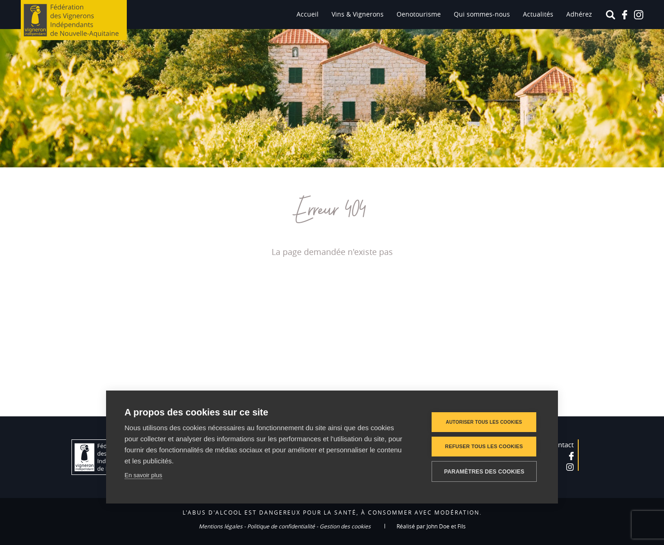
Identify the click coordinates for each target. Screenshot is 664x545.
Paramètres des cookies (484, 471)
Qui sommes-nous (482, 14)
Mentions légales (221, 526)
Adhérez (579, 14)
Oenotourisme (419, 14)
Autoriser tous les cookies (484, 422)
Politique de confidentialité (281, 526)
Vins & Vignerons (358, 14)
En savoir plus (143, 475)
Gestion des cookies (345, 526)
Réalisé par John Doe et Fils (431, 526)
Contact (562, 444)
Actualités (538, 14)
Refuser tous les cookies (484, 446)
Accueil (307, 14)
